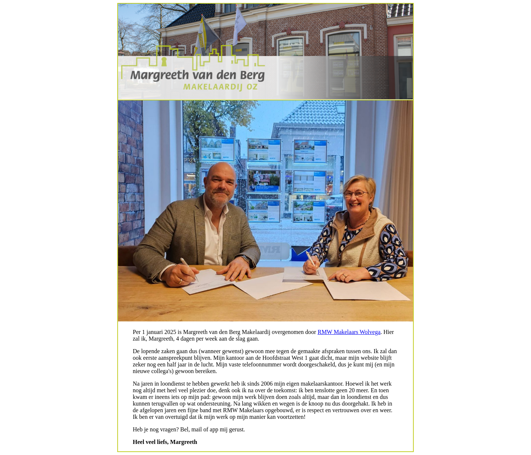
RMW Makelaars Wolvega (349, 332)
